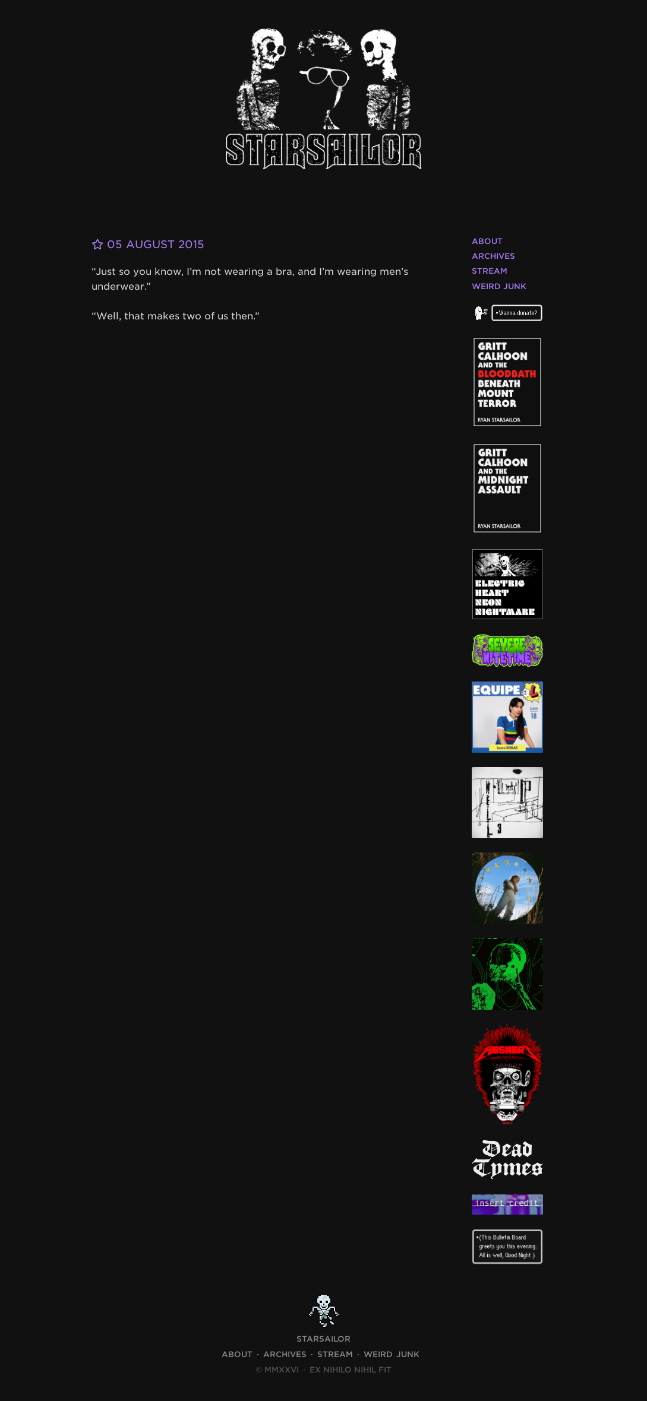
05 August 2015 (147, 244)
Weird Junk (499, 286)
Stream (489, 271)
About (487, 241)
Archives (493, 256)
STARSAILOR (323, 1339)
